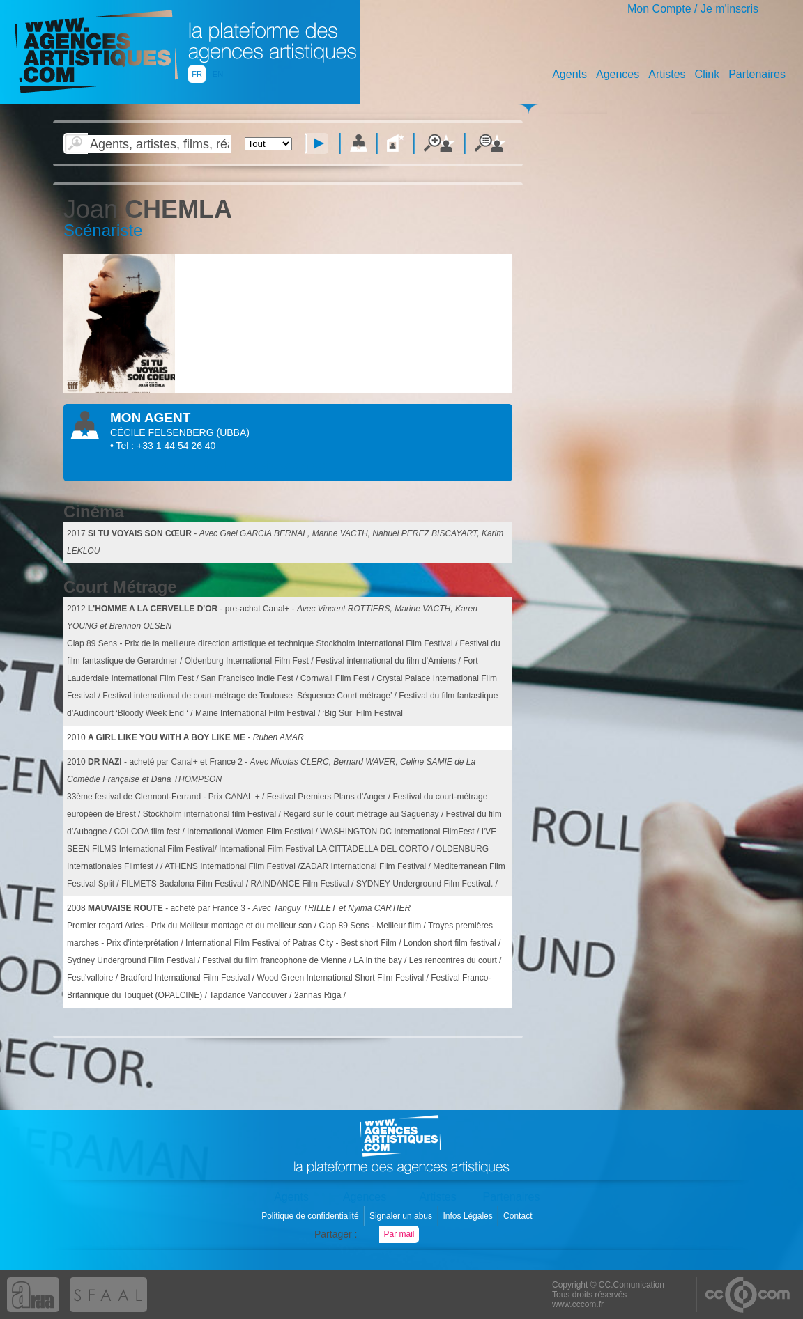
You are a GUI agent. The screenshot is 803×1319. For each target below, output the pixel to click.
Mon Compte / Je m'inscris (692, 9)
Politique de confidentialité (311, 1216)
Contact (519, 1216)
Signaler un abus (401, 1216)
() (233, 432)
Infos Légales (469, 1216)
